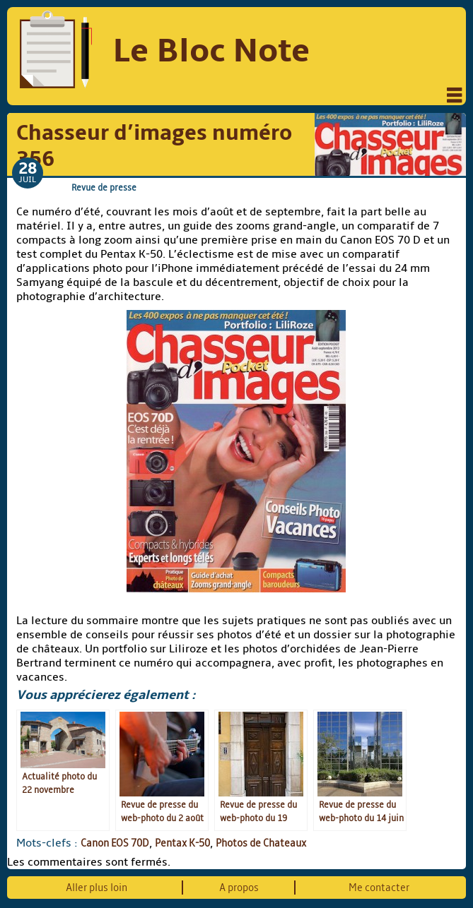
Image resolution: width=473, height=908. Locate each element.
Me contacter (379, 887)
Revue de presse (103, 187)
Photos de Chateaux (261, 843)
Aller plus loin (96, 887)
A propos (239, 887)
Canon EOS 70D (115, 843)
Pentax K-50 (182, 843)
